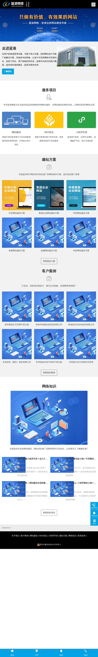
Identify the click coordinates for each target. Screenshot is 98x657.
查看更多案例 (49, 373)
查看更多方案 (49, 261)
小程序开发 (53, 536)
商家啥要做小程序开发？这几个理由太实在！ (32, 459)
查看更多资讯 (49, 513)
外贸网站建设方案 (17, 213)
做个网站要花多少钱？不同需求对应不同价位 (81, 459)
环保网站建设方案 (81, 213)
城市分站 (9, 527)
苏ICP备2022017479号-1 (50, 544)
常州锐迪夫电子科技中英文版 (49, 362)
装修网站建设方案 (17, 250)
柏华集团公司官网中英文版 (17, 324)
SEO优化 (43, 536)
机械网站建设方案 (49, 250)
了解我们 (8, 71)
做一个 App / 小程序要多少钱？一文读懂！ (81, 483)
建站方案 (63, 536)
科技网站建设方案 (81, 250)
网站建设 (34, 536)
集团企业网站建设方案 (49, 213)
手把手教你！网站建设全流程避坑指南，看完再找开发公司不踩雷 (32, 483)
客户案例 (24, 536)
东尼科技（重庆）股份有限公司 (17, 362)
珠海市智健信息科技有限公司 (49, 324)
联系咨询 (81, 536)
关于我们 (15, 536)
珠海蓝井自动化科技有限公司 (81, 324)
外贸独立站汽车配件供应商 (81, 362)
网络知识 (72, 536)
